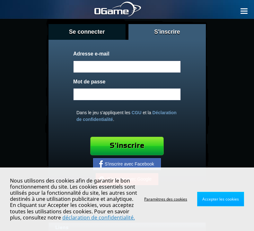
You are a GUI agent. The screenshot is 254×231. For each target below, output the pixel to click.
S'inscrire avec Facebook (126, 163)
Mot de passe (89, 81)
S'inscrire (127, 146)
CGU (137, 112)
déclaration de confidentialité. (98, 217)
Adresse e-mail (91, 53)
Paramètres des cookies (165, 199)
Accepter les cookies (220, 199)
